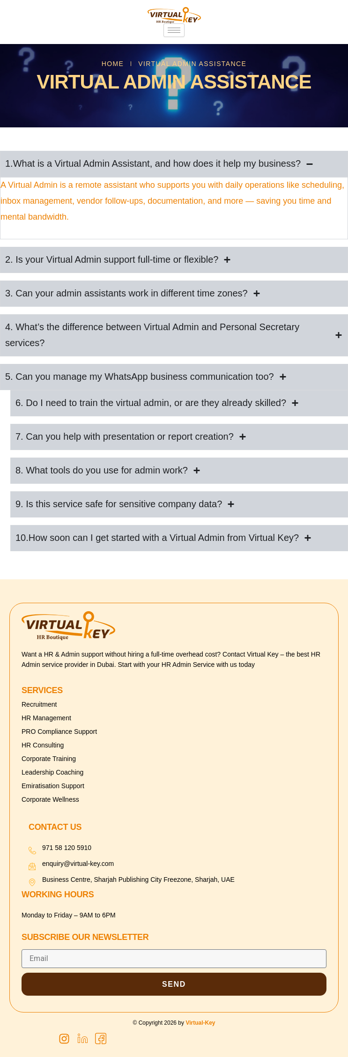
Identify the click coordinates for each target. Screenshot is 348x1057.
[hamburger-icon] (174, 30)
